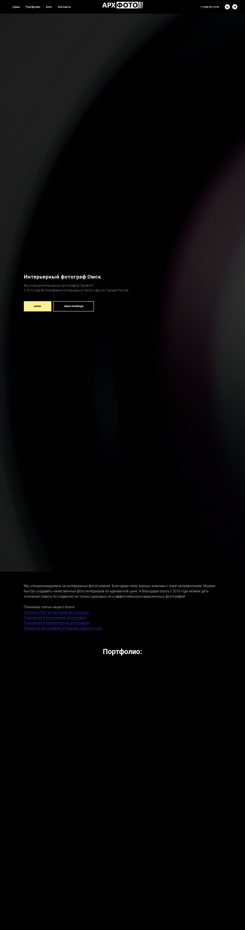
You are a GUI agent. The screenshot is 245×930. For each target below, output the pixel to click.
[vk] (227, 6)
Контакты (64, 7)
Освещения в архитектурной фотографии (56, 623)
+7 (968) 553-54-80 (209, 7)
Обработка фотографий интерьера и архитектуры (63, 628)
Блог (49, 7)
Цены (16, 7)
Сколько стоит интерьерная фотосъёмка (56, 612)
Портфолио (33, 7)
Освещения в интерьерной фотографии (55, 618)
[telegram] (234, 6)
